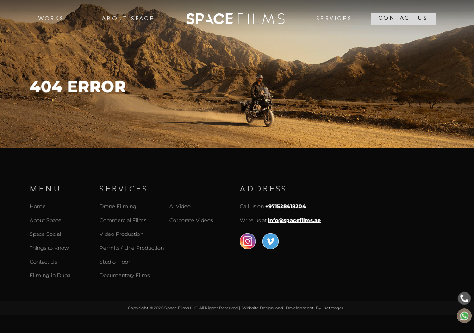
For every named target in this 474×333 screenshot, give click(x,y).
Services (334, 19)
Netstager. (333, 308)
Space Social (45, 234)
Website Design (258, 308)
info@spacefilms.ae (294, 220)
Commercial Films (123, 220)
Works (51, 19)
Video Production (121, 234)
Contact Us (403, 18)
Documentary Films (125, 275)
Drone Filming (118, 207)
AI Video (180, 207)
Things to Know (49, 248)
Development (300, 308)
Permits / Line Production (132, 248)
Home (235, 18)
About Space (128, 19)
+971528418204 (285, 207)
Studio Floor (115, 262)
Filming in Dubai (51, 275)
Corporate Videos (191, 220)
